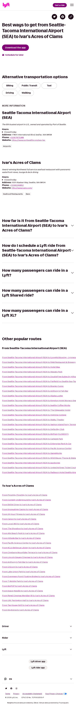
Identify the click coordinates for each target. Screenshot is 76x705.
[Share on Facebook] (63, 17)
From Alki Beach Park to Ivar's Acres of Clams (23, 533)
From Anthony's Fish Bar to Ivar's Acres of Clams (25, 562)
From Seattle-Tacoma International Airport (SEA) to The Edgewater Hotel (36, 410)
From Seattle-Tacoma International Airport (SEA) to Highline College (34, 415)
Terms (7, 694)
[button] (72, 5)
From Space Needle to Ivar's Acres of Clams (22, 590)
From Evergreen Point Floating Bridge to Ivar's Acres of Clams (31, 576)
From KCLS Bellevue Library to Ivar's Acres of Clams (26, 547)
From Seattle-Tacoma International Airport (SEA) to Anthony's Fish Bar (35, 391)
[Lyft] (6, 5)
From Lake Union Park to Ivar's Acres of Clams (23, 571)
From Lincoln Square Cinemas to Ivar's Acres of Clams (27, 557)
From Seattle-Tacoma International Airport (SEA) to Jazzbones (31, 462)
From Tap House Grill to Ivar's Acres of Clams (23, 605)
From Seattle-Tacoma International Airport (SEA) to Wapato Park (32, 371)
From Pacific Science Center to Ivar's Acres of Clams (26, 543)
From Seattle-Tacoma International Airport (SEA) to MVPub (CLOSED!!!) (35, 434)
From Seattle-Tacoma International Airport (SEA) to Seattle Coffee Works (36, 405)
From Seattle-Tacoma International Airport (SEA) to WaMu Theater (33, 419)
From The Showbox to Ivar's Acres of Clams (22, 528)
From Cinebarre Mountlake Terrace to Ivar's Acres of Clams (29, 552)
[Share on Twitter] (54, 17)
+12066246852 (17, 185)
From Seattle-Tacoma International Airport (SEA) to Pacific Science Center (37, 448)
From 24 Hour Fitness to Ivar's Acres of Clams (23, 514)
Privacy (16, 694)
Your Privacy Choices (56, 694)
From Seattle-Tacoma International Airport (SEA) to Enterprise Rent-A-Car (36, 443)
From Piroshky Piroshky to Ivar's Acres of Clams (24, 495)
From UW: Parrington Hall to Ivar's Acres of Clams (25, 600)
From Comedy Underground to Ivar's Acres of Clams (26, 499)
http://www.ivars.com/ (22, 188)
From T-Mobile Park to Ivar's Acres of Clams (22, 581)
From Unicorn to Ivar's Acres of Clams (20, 566)
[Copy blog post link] (71, 17)
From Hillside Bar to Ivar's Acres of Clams (21, 538)
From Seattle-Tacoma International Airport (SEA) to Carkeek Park (32, 438)
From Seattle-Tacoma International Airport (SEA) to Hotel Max (31, 367)
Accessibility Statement (32, 694)
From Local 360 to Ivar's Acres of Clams (20, 523)
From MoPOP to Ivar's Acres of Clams (19, 586)
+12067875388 (17, 137)
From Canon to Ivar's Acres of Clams (19, 519)
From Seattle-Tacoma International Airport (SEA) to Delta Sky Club (33, 429)
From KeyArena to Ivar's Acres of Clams (20, 610)
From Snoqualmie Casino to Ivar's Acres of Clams (25, 509)
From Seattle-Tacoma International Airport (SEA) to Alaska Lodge (32, 395)
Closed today (10, 132)
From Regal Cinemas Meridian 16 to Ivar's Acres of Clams (28, 595)
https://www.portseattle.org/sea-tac (28, 140)
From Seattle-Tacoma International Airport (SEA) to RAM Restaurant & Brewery (39, 362)
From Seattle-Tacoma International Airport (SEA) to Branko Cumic (33, 386)
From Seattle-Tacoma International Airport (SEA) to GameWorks (32, 453)
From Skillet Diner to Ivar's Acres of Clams (22, 504)
